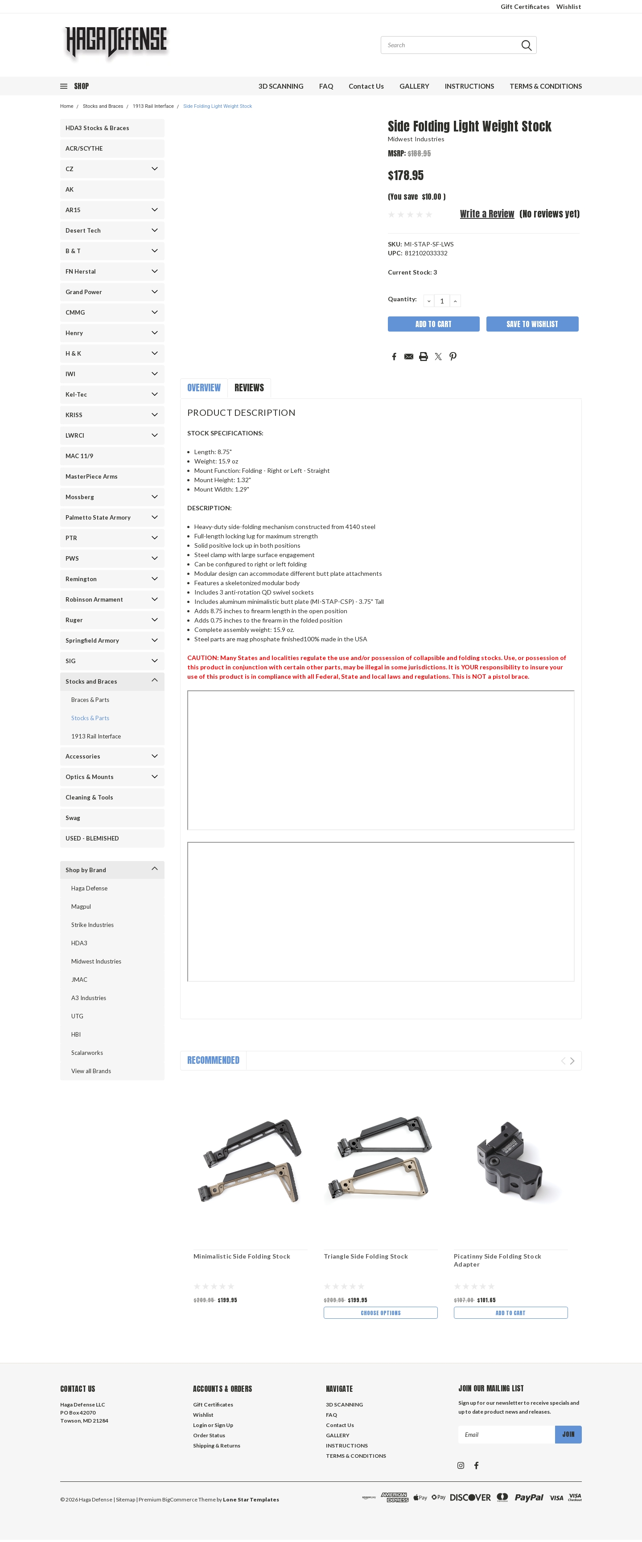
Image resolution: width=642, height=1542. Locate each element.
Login (200, 1427)
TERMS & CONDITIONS (546, 86)
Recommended (213, 1060)
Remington (81, 578)
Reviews (249, 387)
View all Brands (91, 1070)
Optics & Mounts (90, 776)
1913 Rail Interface (153, 106)
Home (67, 106)
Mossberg (80, 496)
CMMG (75, 312)
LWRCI (75, 435)
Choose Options (380, 1313)
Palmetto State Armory (98, 517)
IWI (70, 373)
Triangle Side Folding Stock (366, 1256)
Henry (74, 332)
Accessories (83, 756)
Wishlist (568, 6)
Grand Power (84, 291)
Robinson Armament (94, 599)
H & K (73, 353)
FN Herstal (81, 271)
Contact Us (366, 86)
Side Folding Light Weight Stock (217, 106)
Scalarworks (87, 1052)
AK (70, 189)
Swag (73, 817)
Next (572, 1060)
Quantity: (402, 299)
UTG (77, 1016)
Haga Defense (89, 888)
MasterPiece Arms (92, 476)
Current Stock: (412, 272)
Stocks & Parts (90, 718)
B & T (73, 250)
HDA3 (79, 943)
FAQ (326, 86)
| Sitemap (124, 1501)
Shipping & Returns (216, 1447)
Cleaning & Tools (89, 797)
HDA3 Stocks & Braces (97, 127)
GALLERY (414, 86)
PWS (72, 558)
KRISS (74, 414)
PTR (71, 537)
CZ (70, 168)
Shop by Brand (86, 870)
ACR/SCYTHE (84, 148)
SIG (70, 660)
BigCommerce (180, 1501)
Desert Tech (83, 230)
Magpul (81, 906)
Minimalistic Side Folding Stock (241, 1256)
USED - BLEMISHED (92, 838)
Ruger (74, 619)
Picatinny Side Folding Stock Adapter (497, 1260)
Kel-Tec (76, 394)
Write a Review (487, 214)
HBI (76, 1034)
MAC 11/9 (79, 455)
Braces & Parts (90, 699)
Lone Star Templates (251, 1501)
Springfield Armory (92, 640)
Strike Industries (92, 924)
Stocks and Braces (103, 106)
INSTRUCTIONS (469, 86)
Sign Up (223, 1427)
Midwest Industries (96, 961)
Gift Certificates (525, 6)
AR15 (73, 209)
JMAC (79, 979)
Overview (204, 387)
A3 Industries (88, 997)
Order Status (209, 1437)
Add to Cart (510, 1313)
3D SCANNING (281, 86)
